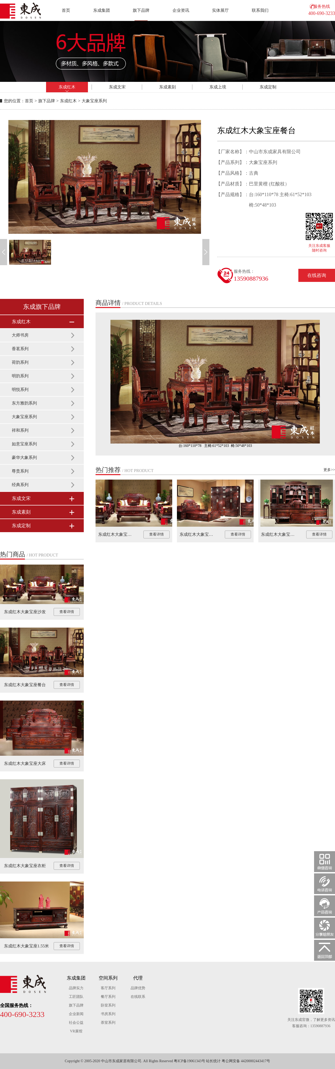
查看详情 (66, 612)
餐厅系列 (108, 997)
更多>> (329, 470)
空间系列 (108, 978)
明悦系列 (20, 389)
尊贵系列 (20, 471)
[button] (3, 252)
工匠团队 (76, 997)
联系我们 (260, 10)
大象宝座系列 (94, 101)
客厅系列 (108, 988)
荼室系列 (108, 1023)
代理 (138, 978)
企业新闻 (76, 1014)
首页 (66, 10)
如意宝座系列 (24, 444)
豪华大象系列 (24, 457)
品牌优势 (138, 988)
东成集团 (101, 10)
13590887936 (251, 278)
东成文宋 (117, 87)
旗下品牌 (141, 10)
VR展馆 (76, 1031)
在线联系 (138, 997)
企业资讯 (180, 10)
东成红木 (67, 87)
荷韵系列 (20, 362)
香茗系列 (20, 348)
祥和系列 (20, 430)
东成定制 (268, 87)
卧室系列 (108, 1005)
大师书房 (20, 335)
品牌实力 (76, 988)
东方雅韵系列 (24, 403)
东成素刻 (167, 87)
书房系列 (108, 1014)
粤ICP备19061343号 (189, 1061)
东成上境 (217, 87)
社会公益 (76, 1023)
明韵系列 (20, 376)
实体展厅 (220, 10)
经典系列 (20, 484)
